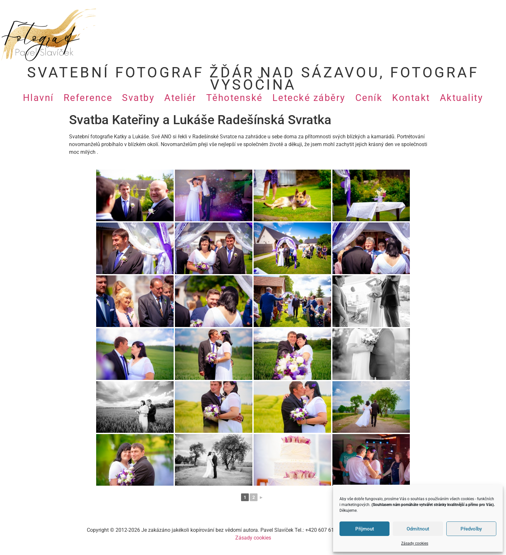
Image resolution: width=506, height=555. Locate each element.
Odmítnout (418, 529)
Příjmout (364, 529)
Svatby (138, 97)
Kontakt (411, 97)
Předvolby (471, 529)
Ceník (369, 97)
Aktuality (461, 97)
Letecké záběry (309, 97)
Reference (88, 97)
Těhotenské (234, 97)
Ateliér (180, 97)
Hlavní (38, 97)
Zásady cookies (414, 543)
